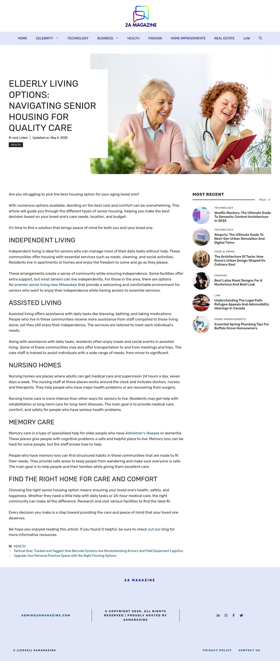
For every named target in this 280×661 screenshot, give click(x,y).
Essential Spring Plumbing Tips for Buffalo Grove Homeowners (241, 326)
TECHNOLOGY (78, 38)
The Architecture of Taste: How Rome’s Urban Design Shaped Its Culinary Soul (239, 260)
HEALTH (133, 38)
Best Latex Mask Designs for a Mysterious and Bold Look (238, 282)
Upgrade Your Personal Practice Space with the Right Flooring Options (65, 556)
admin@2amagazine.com (45, 615)
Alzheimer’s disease (142, 433)
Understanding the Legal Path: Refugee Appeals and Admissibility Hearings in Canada (241, 304)
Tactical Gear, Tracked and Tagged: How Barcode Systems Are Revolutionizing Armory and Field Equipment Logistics (98, 551)
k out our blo (156, 529)
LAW (246, 38)
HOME (22, 38)
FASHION (155, 38)
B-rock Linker (18, 138)
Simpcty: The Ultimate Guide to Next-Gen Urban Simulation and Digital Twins (239, 239)
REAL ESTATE (224, 38)
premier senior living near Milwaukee (46, 284)
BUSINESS (110, 38)
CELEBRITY (49, 38)
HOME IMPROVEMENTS (188, 38)
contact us (249, 650)
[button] (260, 38)
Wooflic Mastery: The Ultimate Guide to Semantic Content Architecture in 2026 (242, 217)
